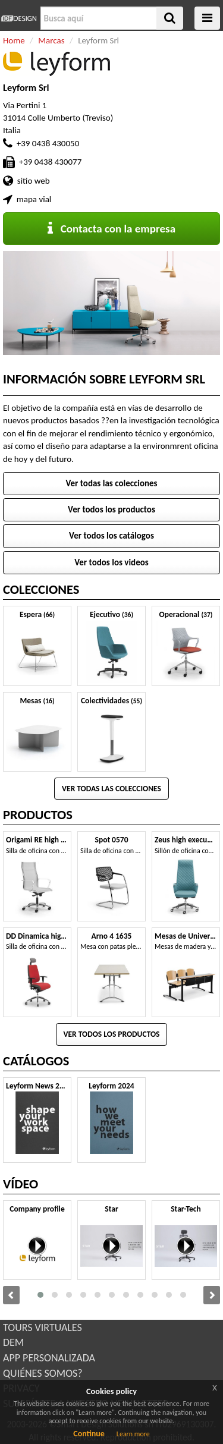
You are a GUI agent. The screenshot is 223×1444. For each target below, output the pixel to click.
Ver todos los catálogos (111, 535)
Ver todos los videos (111, 562)
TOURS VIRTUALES (42, 1327)
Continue (89, 1434)
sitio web (33, 180)
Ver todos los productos (111, 509)
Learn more (133, 1434)
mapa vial (34, 199)
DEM (13, 1342)
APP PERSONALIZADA (49, 1357)
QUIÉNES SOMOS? (43, 1373)
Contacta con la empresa (111, 228)
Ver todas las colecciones (111, 483)
